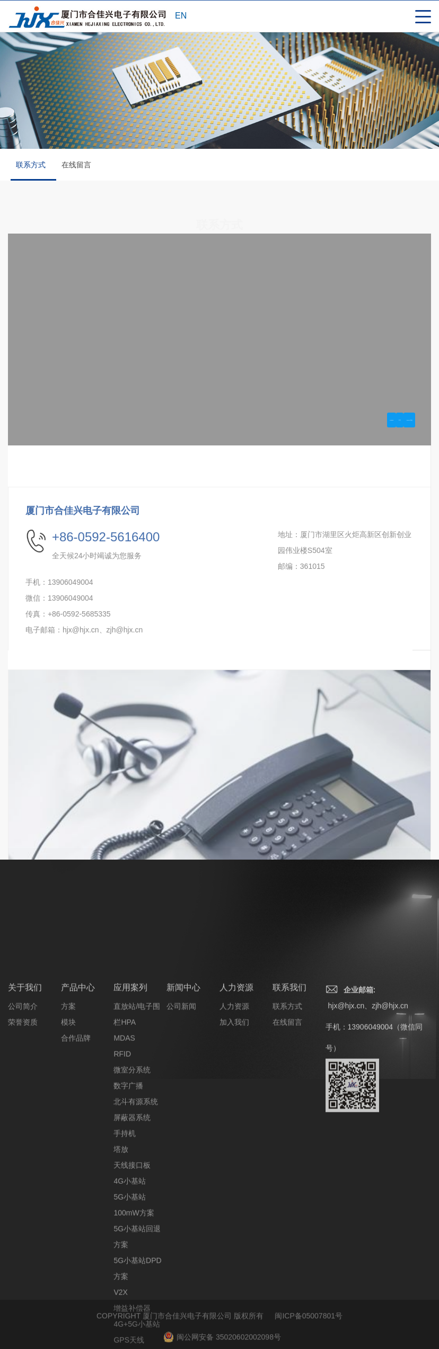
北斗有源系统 (135, 1230)
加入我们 (234, 1150)
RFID (122, 1182)
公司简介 (23, 1134)
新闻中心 (183, 1115)
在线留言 (76, 164)
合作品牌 (76, 1166)
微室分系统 (132, 1198)
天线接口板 (132, 1293)
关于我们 (25, 1115)
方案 (68, 1134)
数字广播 (128, 1214)
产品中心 (78, 1115)
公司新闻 (181, 1134)
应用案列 (130, 1115)
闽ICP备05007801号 (309, 1336)
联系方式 (32, 170)
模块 (68, 1150)
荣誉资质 (23, 1150)
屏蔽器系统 (132, 1245)
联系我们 (289, 1115)
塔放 (120, 1277)
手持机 (124, 1261)
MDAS (124, 1166)
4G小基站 (129, 1309)
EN (181, 15)
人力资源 (236, 1115)
